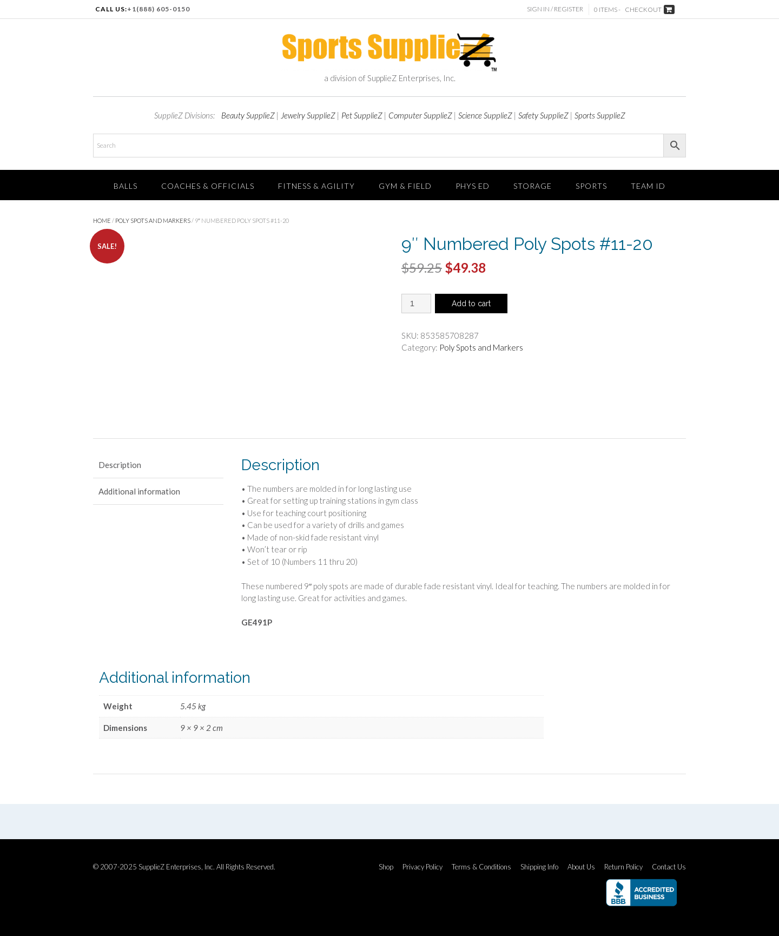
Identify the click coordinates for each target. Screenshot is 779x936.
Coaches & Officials (207, 185)
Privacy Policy (422, 867)
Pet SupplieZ (361, 115)
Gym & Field (405, 185)
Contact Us (669, 867)
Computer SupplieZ (420, 115)
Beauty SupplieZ (248, 115)
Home (102, 220)
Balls (125, 185)
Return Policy (623, 867)
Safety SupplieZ (543, 115)
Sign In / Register (555, 9)
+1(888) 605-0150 (158, 9)
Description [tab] (119, 465)
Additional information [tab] (139, 491)
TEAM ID (648, 185)
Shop (386, 867)
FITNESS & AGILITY (316, 185)
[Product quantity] (416, 303)
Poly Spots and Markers (152, 220)
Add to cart (471, 303)
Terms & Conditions (481, 867)
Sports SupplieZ (600, 115)
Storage (532, 185)
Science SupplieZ (485, 115)
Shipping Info (539, 867)
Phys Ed (472, 185)
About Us (581, 867)
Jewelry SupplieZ (308, 115)
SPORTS (591, 185)
